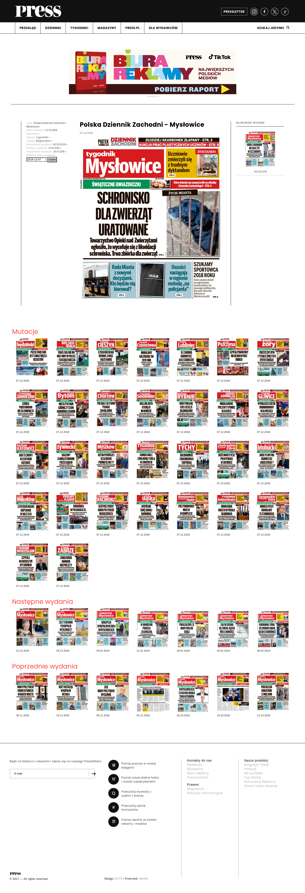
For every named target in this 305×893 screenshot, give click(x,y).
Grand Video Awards (260, 786)
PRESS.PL (132, 28)
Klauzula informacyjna (205, 793)
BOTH (119, 878)
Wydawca (195, 769)
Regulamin (195, 789)
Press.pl (250, 769)
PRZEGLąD (28, 28)
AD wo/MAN (253, 773)
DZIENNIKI (53, 28)
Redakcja (194, 764)
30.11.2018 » (59, 151)
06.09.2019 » (60, 144)
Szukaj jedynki (270, 28)
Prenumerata (197, 777)
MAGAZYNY (107, 28)
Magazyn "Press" (257, 764)
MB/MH (143, 878)
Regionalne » (44, 141)
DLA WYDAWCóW (163, 28)
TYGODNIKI (79, 28)
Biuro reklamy (198, 773)
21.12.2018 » (54, 148)
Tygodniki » (43, 137)
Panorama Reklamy (260, 781)
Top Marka (252, 777)
